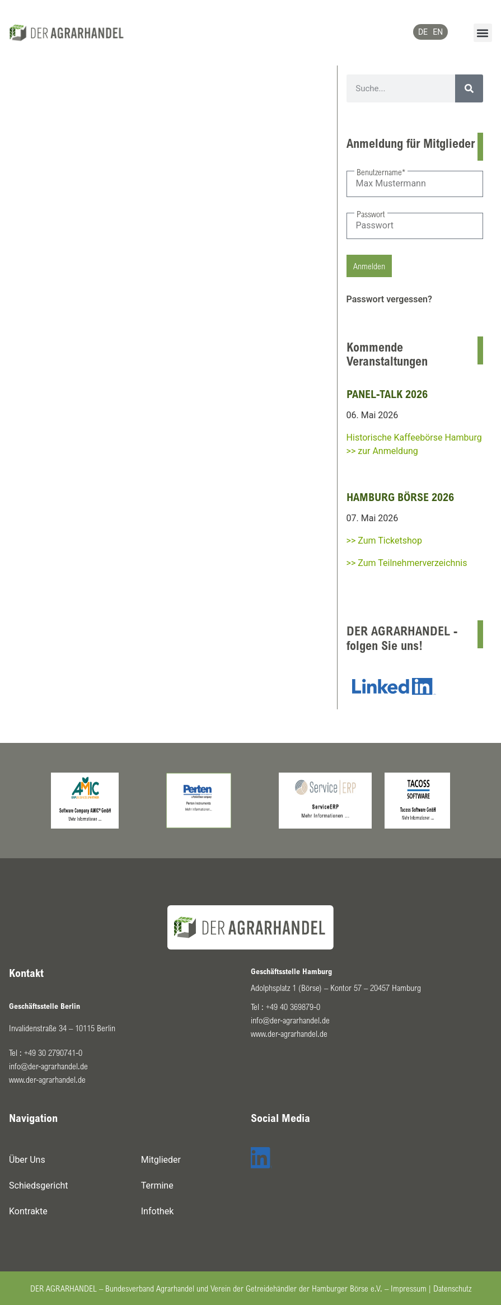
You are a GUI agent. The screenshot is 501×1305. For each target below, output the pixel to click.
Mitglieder (161, 1159)
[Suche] (469, 88)
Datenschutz (452, 1288)
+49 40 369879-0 (293, 1006)
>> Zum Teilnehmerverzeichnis (407, 563)
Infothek (157, 1211)
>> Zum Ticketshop (384, 540)
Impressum (409, 1288)
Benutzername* (381, 171)
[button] (483, 33)
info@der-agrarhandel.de (48, 1066)
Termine (157, 1185)
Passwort (371, 213)
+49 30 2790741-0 (53, 1052)
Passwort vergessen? (389, 299)
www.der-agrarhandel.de (47, 1079)
